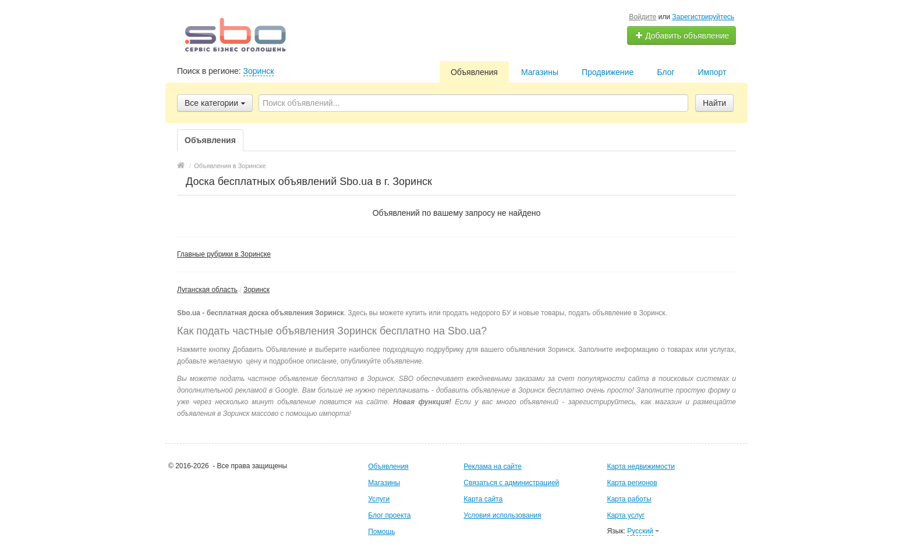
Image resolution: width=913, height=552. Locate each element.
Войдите (642, 17)
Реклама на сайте (492, 466)
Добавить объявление (682, 35)
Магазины (539, 72)
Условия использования (502, 515)
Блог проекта (389, 515)
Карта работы (629, 499)
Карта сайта (482, 499)
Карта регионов (632, 483)
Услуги (379, 499)
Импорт (712, 72)
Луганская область (207, 290)
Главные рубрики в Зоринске (224, 254)
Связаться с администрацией (511, 483)
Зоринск (258, 71)
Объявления (474, 72)
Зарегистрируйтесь (703, 17)
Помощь (381, 532)
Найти (714, 103)
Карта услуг (626, 515)
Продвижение (608, 72)
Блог (665, 72)
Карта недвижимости (640, 466)
